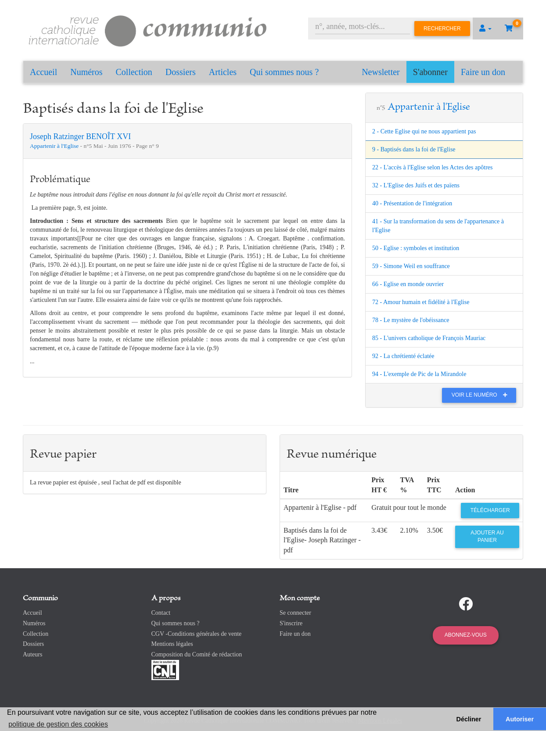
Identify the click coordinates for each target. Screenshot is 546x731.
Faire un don (483, 72)
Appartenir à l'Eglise (55, 146)
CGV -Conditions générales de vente (196, 634)
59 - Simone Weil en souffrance (411, 266)
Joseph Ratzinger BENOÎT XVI (80, 136)
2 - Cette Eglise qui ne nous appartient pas (424, 131)
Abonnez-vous (466, 635)
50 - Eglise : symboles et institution (415, 248)
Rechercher (442, 28)
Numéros (86, 72)
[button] (485, 28)
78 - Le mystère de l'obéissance (410, 320)
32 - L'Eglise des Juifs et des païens (416, 185)
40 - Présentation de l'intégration (412, 203)
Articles (223, 72)
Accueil (43, 72)
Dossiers (180, 72)
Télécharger (490, 510)
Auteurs (32, 654)
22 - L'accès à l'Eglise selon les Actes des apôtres (432, 167)
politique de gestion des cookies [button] (58, 724)
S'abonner (430, 72)
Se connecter (295, 612)
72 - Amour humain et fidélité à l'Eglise (420, 302)
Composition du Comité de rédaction (196, 654)
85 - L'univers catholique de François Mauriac (428, 338)
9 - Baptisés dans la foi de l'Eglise (414, 149)
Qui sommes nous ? (284, 72)
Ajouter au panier (487, 536)
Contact (161, 612)
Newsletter (381, 72)
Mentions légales (172, 644)
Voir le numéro (482, 395)
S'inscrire (291, 623)
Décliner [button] (468, 719)
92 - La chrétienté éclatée (403, 356)
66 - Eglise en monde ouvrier (408, 284)
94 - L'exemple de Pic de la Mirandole (419, 374)
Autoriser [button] (520, 719)
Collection (134, 72)
